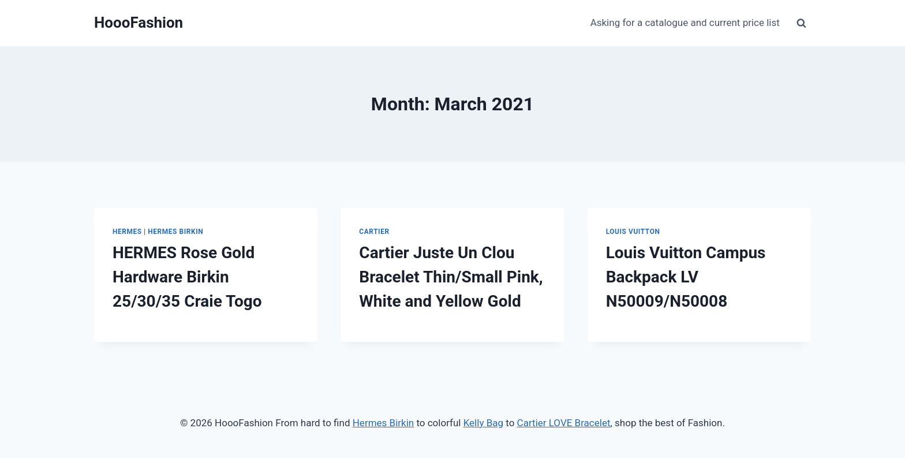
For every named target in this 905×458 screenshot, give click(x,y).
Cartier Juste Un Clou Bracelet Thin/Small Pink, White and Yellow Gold (451, 277)
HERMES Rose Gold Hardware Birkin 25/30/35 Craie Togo (187, 277)
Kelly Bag (483, 423)
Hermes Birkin (175, 232)
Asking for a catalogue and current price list (685, 22)
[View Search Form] (801, 23)
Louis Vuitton (633, 232)
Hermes (127, 232)
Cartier (374, 232)
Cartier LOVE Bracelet (564, 423)
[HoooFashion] (138, 23)
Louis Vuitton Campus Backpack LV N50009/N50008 (686, 277)
